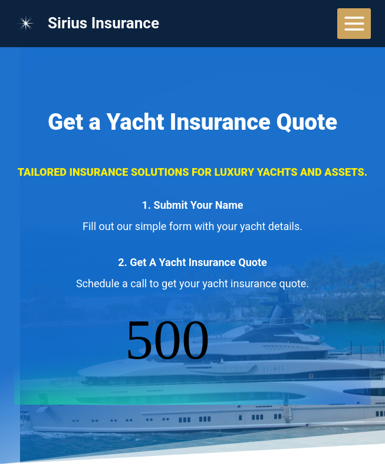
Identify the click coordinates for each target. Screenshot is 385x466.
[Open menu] (354, 23)
